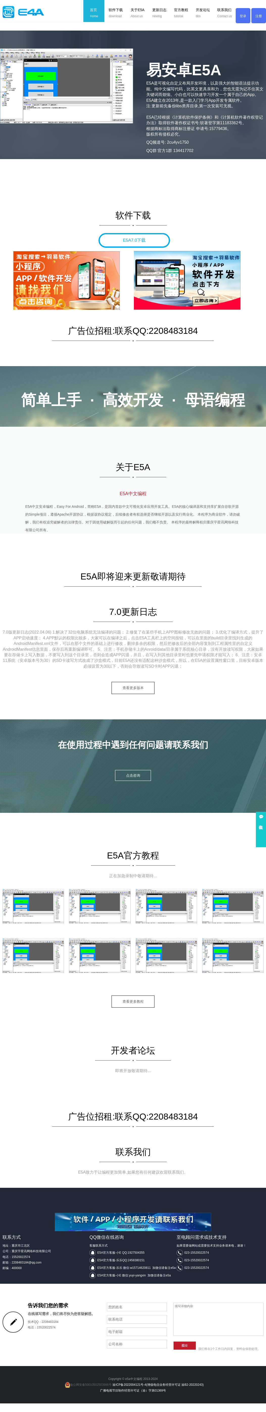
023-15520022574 (196, 1261)
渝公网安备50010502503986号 (88, 1393)
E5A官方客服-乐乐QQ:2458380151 (120, 1269)
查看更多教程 (133, 1010)
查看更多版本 (133, 696)
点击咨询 (133, 784)
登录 (243, 16)
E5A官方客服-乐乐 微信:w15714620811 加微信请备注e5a (136, 1276)
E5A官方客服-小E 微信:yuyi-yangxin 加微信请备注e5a (134, 1284)
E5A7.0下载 (134, 240)
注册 (258, 16)
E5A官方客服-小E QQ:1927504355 (120, 1261)
